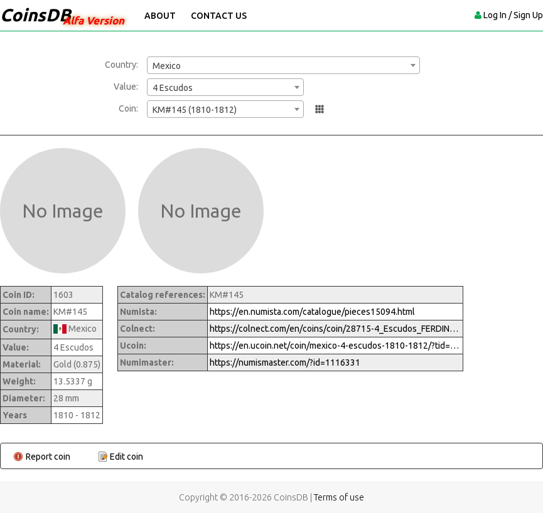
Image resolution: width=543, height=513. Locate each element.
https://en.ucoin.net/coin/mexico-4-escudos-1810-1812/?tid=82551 (335, 346)
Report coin (48, 457)
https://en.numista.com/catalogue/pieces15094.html (312, 312)
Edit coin (126, 457)
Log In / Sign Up (513, 15)
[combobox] (283, 65)
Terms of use (339, 497)
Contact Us (219, 16)
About (160, 16)
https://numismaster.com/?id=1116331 (285, 362)
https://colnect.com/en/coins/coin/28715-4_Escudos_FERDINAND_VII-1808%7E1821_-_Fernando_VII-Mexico (335, 329)
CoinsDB (35, 14)
